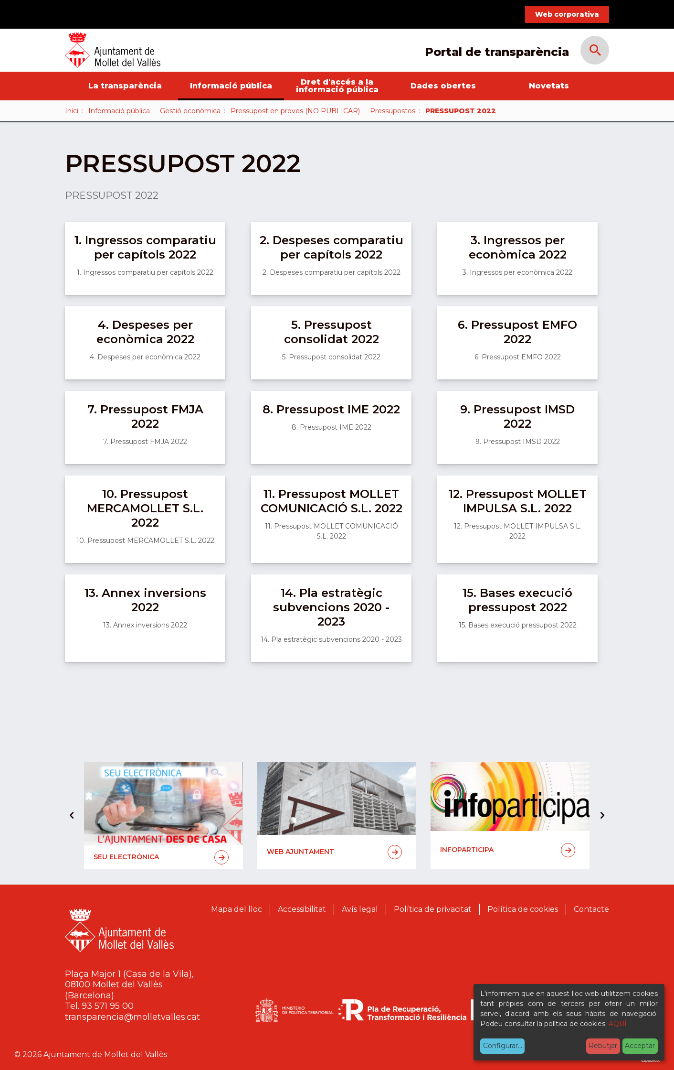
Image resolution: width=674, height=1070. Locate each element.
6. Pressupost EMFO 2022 (517, 332)
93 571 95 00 (108, 1006)
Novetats (549, 85)
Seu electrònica (161, 857)
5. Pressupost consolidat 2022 (331, 332)
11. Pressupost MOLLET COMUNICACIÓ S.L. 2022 (331, 501)
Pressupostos (392, 111)
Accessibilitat (302, 909)
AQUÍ (618, 1023)
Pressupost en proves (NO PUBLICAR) (295, 111)
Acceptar (640, 1045)
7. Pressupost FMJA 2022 (145, 416)
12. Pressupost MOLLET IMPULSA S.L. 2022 (518, 501)
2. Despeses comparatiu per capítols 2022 (331, 247)
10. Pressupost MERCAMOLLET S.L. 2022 (145, 508)
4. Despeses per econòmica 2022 (145, 332)
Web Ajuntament (334, 852)
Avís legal (360, 909)
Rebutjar (603, 1045)
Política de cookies (522, 909)
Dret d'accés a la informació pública (337, 85)
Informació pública (231, 85)
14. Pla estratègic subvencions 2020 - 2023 (331, 607)
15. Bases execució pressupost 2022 (517, 600)
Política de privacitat (433, 909)
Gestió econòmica (190, 111)
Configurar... (502, 1045)
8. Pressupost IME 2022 (331, 409)
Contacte (591, 909)
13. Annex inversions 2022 (145, 600)
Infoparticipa (507, 850)
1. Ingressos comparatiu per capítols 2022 (145, 247)
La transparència (125, 85)
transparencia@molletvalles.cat (132, 1017)
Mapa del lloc (236, 909)
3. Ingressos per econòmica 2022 (518, 247)
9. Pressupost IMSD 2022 (517, 416)
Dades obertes (443, 85)
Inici (71, 111)
